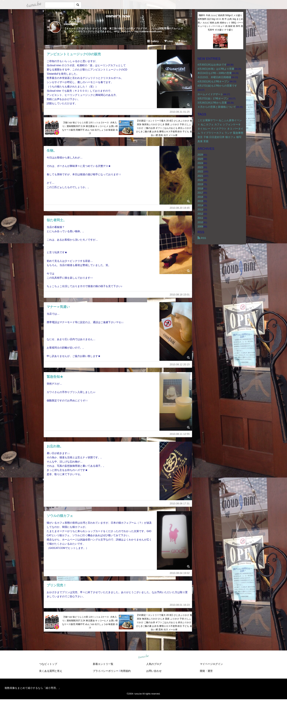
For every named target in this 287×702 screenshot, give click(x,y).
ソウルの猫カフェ (60, 516)
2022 (200, 171)
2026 (200, 154)
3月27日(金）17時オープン (213, 98)
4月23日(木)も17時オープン (213, 81)
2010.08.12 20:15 (180, 364)
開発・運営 (206, 670)
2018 (200, 188)
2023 (200, 167)
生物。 (52, 150)
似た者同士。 (56, 220)
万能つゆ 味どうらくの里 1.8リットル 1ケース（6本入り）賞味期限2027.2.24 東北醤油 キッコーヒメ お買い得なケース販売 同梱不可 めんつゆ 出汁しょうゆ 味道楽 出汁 (90, 128)
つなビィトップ (48, 663)
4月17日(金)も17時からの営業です (217, 85)
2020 (200, 180)
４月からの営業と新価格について (216, 106)
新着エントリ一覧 (103, 663)
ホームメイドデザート (210, 94)
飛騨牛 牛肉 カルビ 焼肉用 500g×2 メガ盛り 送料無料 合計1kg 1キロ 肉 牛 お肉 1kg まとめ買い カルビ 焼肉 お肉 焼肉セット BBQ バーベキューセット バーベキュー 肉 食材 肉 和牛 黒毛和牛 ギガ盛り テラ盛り (220, 22)
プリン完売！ (56, 585)
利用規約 (125, 670)
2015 (200, 201)
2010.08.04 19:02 (180, 573)
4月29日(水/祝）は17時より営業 (215, 68)
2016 (200, 196)
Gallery (153, 41)
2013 (200, 209)
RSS (201, 238)
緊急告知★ (55, 377)
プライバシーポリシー (105, 670)
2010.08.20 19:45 (180, 207)
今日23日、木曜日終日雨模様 (214, 77)
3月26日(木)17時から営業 (212, 102)
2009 (200, 226)
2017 (200, 192)
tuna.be (143, 656)
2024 (200, 163)
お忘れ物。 (55, 446)
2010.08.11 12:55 (180, 434)
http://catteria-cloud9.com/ (148, 31)
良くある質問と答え (50, 670)
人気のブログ (154, 663)
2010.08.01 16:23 (180, 604)
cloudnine (71, 24)
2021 (200, 175)
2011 (200, 217)
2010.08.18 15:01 (180, 294)
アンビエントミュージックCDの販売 (74, 54)
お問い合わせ (154, 670)
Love (168, 41)
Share (182, 41)
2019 (200, 184)
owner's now (118, 16)
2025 (200, 158)
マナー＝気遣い (58, 307)
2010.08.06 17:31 (180, 503)
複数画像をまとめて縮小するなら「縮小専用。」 (33, 687)
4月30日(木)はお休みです (212, 64)
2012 (200, 213)
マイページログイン (211, 663)
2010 (200, 222)
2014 (200, 205)
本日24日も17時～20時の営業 (214, 73)
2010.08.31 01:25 (180, 111)
